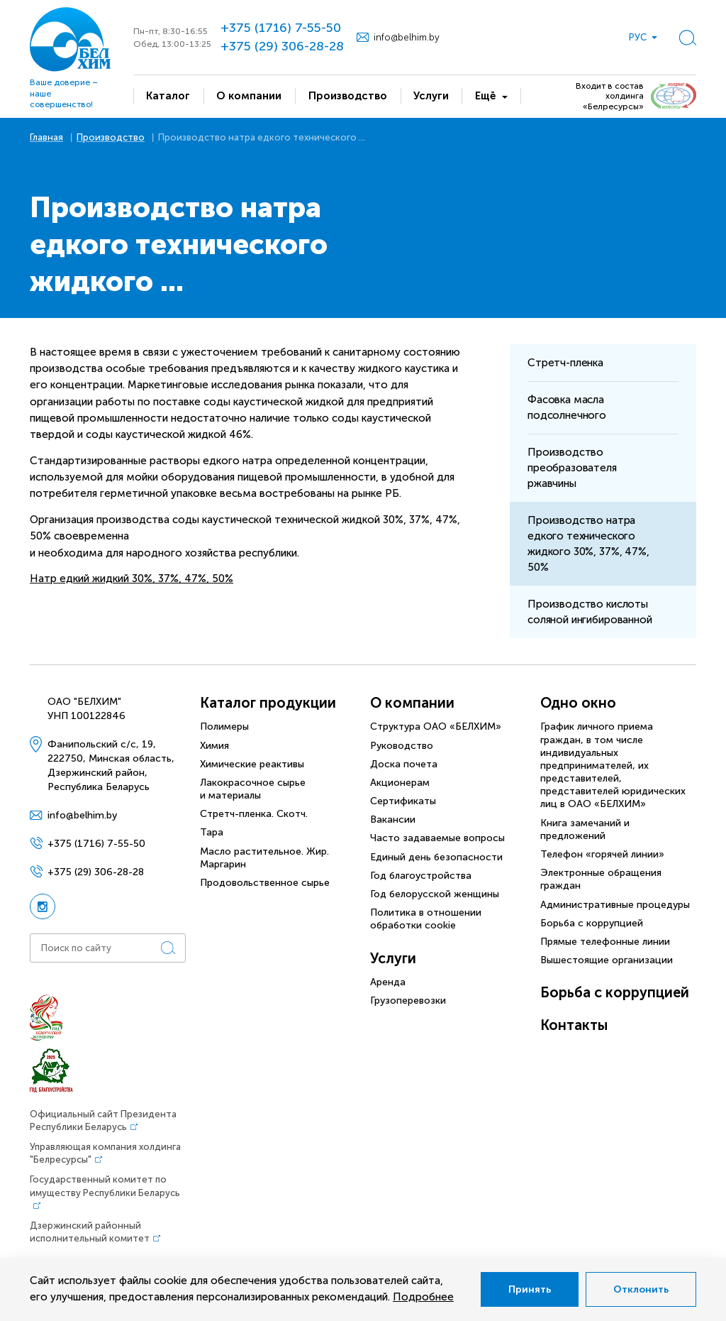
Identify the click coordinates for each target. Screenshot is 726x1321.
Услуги (393, 958)
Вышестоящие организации (606, 960)
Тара (211, 832)
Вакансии (392, 819)
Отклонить (641, 1289)
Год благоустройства (420, 876)
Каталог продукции (268, 702)
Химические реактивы (252, 764)
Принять (529, 1289)
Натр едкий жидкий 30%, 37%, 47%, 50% (131, 578)
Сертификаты (403, 801)
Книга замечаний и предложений (585, 829)
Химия (214, 746)
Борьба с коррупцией (591, 923)
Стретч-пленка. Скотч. (254, 814)
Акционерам (400, 783)
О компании (412, 702)
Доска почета (403, 764)
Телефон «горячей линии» (602, 854)
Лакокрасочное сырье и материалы (253, 789)
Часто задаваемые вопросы (437, 838)
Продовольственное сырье (265, 883)
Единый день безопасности (436, 857)
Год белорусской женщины (434, 894)
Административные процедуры (615, 905)
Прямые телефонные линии (605, 942)
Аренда (388, 982)
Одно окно (578, 702)
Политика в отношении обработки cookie (425, 918)
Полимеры (224, 726)
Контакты (574, 1025)
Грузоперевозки (408, 1000)
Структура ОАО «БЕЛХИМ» (435, 726)
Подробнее (423, 1296)
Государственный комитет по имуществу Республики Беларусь (105, 1185)
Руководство (401, 746)
